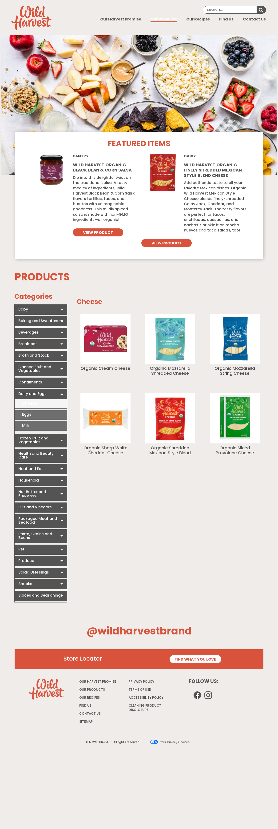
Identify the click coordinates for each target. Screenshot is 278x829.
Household (28, 480)
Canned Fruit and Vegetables (34, 369)
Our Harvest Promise (120, 19)
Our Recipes (198, 19)
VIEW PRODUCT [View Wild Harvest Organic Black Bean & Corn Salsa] (98, 233)
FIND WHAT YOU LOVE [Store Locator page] (195, 738)
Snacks (25, 584)
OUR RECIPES (89, 776)
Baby (23, 309)
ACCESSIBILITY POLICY (147, 777)
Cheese (29, 404)
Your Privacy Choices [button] (170, 820)
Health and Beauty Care (36, 455)
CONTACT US (90, 792)
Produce (26, 561)
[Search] (230, 10)
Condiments (30, 382)
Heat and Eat (30, 469)
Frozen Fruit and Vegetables (33, 440)
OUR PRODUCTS (92, 768)
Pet (21, 549)
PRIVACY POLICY (142, 761)
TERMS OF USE (140, 769)
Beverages (28, 333)
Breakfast (27, 344)
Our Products (164, 19)
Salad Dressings (33, 572)
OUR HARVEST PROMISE (97, 760)
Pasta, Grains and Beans (35, 536)
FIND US (85, 784)
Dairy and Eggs (32, 394)
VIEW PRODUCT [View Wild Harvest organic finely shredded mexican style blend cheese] (166, 243)
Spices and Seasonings (40, 596)
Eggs (26, 415)
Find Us (226, 19)
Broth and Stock (33, 356)
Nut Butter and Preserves (32, 494)
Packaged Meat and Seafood (37, 521)
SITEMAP (86, 800)
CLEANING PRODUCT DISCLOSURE (145, 787)
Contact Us (254, 19)
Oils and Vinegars (35, 507)
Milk (25, 426)
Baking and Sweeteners (40, 321)
